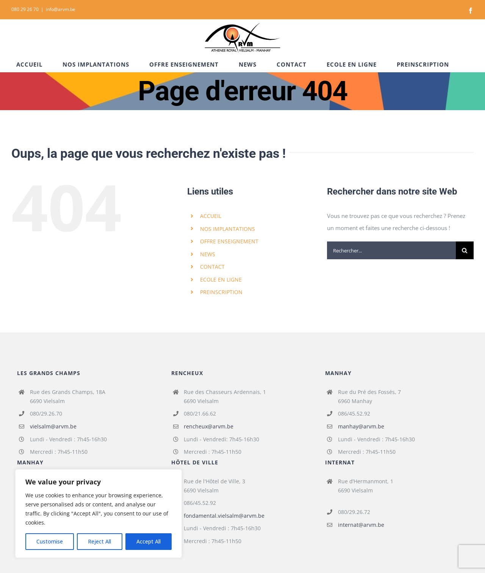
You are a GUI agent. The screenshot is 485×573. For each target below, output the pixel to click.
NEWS (207, 254)
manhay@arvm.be (361, 426)
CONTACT (212, 266)
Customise (49, 541)
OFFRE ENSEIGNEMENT (229, 241)
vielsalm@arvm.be (53, 426)
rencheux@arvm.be (208, 426)
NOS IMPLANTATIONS (227, 228)
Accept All (148, 541)
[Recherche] (465, 250)
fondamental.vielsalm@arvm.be (224, 515)
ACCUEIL (210, 216)
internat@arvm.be (361, 524)
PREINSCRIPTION (221, 292)
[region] (98, 513)
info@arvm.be (60, 9)
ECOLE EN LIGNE (221, 279)
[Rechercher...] (391, 250)
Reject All (99, 541)
